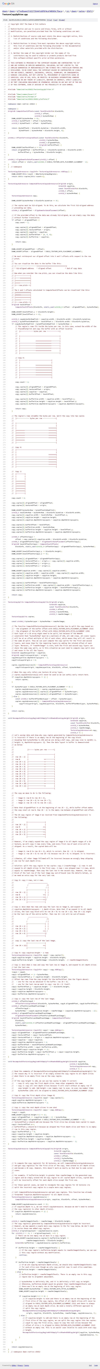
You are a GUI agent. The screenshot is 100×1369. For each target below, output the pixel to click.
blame (62, 20)
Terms (26, 1365)
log (55, 20)
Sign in (95, 4)
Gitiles (14, 1365)
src (67, 11)
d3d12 (90, 11)
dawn (5, 11)
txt (90, 1365)
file (49, 20)
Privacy (20, 1365)
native (82, 11)
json (96, 1365)
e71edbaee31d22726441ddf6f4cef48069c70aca (39, 11)
